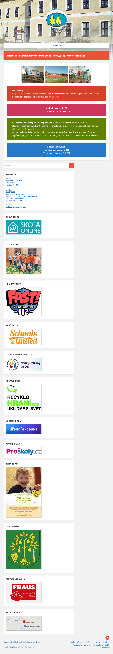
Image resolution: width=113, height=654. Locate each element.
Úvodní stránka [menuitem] (76, 642)
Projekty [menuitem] (98, 642)
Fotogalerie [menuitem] (98, 645)
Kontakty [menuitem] (105, 648)
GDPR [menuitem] (107, 645)
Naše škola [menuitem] (88, 642)
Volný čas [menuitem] (87, 645)
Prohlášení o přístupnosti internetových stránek (19, 647)
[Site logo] (56, 38)
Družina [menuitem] (106, 642)
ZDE (68, 111)
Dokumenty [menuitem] (77, 645)
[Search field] (33, 165)
